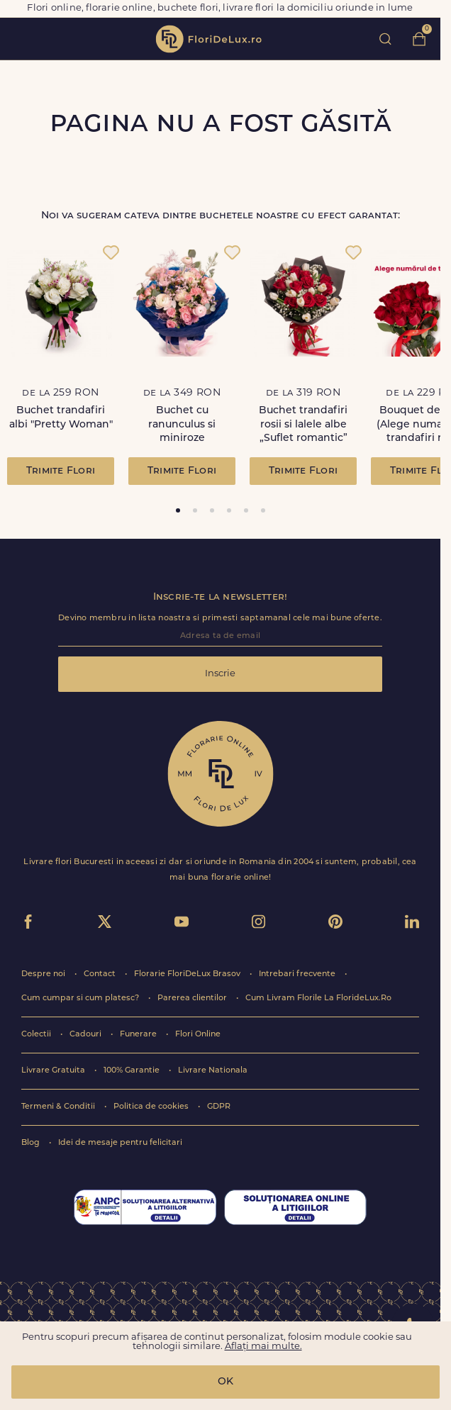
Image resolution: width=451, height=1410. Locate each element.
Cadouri (86, 1035)
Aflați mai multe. (263, 1346)
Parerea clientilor (193, 998)
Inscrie (220, 673)
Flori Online (198, 1035)
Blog (31, 1143)
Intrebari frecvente (298, 974)
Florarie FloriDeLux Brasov (188, 974)
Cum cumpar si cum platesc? (81, 998)
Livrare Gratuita (54, 1071)
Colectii (37, 1035)
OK (225, 1382)
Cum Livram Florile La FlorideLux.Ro (318, 998)
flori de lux (208, 39)
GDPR (218, 1107)
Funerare (139, 1035)
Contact (101, 974)
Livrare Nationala (212, 1071)
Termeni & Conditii (59, 1107)
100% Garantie (133, 1071)
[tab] (178, 510)
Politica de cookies (152, 1107)
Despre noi (44, 974)
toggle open (20, 39)
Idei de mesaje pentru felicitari (120, 1143)
